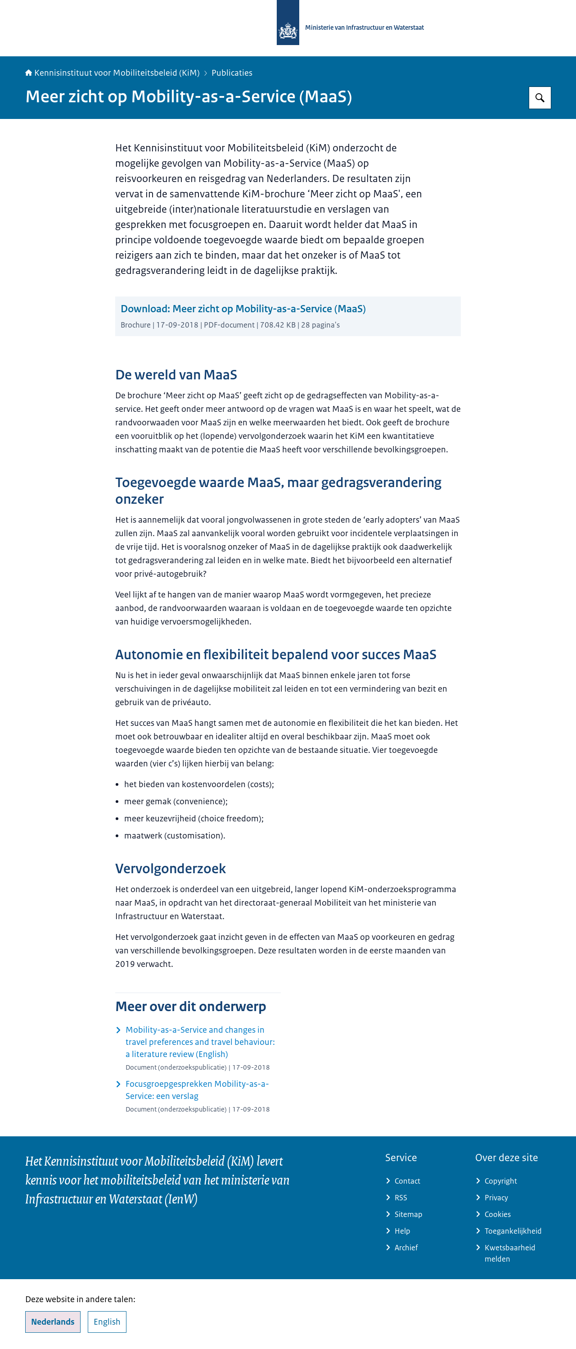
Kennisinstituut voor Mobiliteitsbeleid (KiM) (112, 73)
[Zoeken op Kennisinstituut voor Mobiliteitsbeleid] (540, 98)
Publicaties (232, 73)
